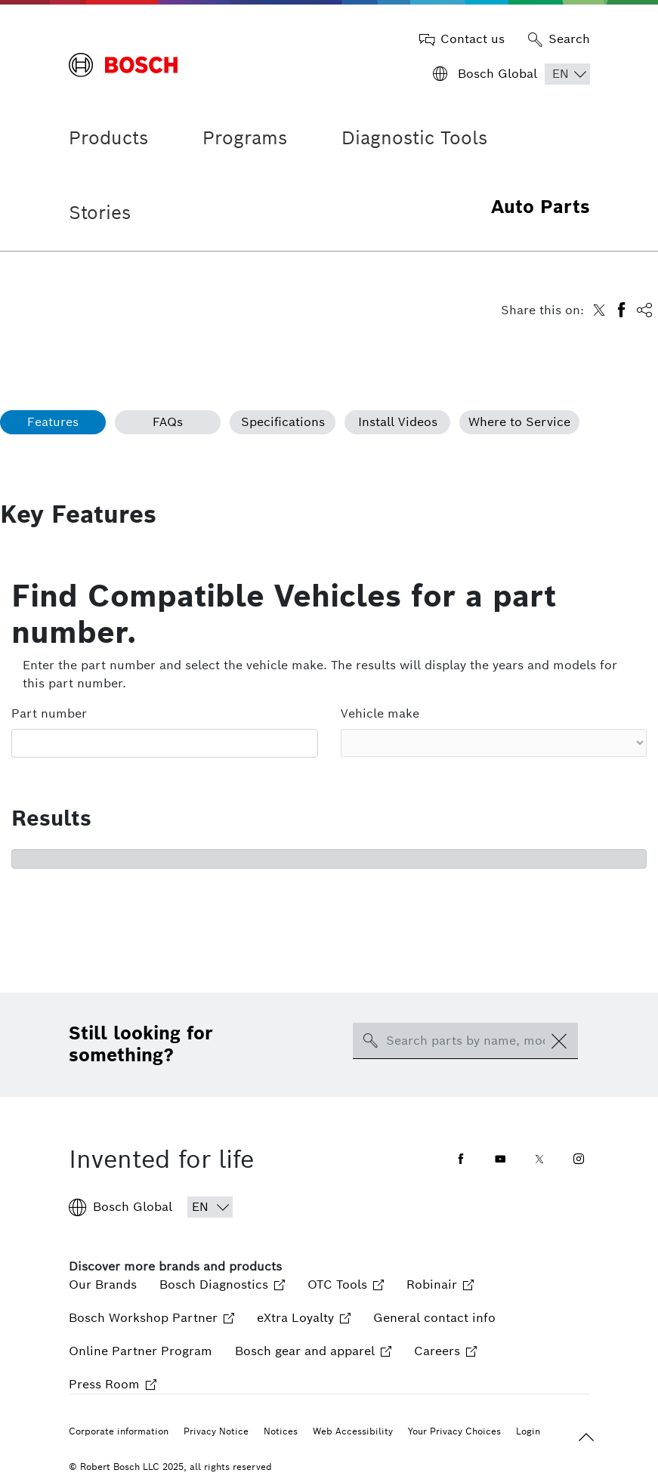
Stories (100, 212)
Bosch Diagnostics (222, 1284)
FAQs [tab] (168, 422)
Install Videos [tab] (397, 422)
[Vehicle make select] (494, 743)
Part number (49, 713)
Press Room (112, 1384)
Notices (281, 1431)
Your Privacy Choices (454, 1431)
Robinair (440, 1284)
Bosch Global (120, 1207)
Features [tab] (53, 422)
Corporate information (118, 1431)
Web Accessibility (353, 1431)
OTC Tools (345, 1284)
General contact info (434, 1318)
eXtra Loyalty (304, 1318)
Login (528, 1431)
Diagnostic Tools (414, 138)
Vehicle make (380, 713)
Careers (445, 1351)
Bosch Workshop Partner (151, 1318)
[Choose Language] (567, 74)
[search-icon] (370, 1041)
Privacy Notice (216, 1431)
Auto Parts (540, 206)
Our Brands (103, 1284)
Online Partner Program (140, 1351)
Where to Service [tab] (519, 422)
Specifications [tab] (283, 422)
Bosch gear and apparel (313, 1351)
